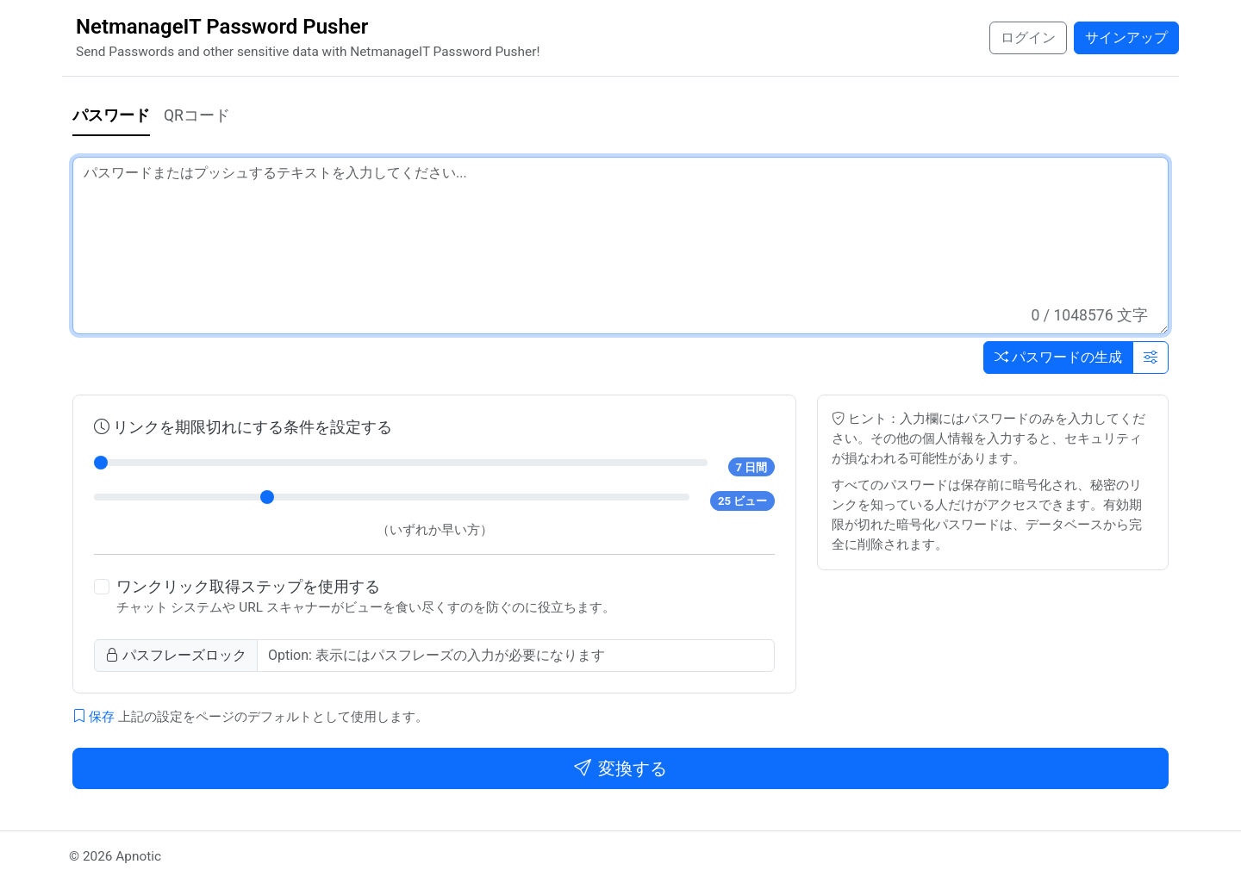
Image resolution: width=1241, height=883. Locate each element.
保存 (93, 716)
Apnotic (138, 856)
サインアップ (1126, 37)
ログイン (1028, 37)
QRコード (197, 115)
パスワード (111, 115)
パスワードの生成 (1058, 357)
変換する (620, 768)
